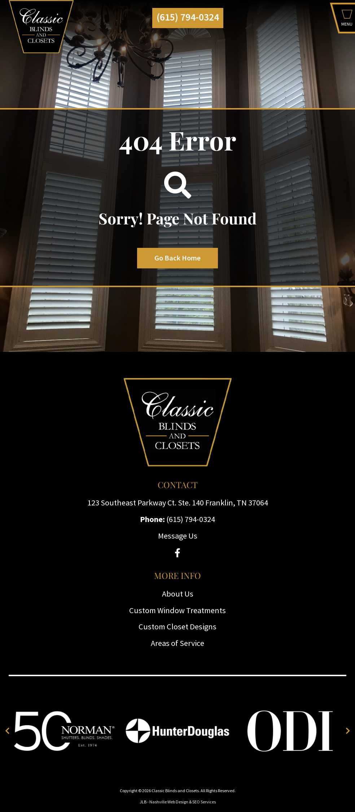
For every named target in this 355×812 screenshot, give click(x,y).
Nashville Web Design (168, 801)
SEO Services (204, 801)
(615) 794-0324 (188, 17)
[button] (347, 20)
